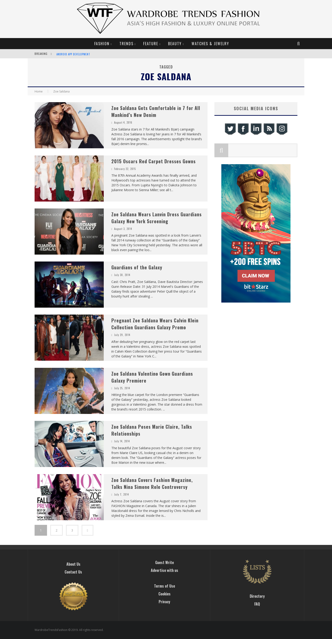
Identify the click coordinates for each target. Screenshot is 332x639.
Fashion (102, 43)
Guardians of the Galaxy (136, 267)
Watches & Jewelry (210, 43)
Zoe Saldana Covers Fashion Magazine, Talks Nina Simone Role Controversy (152, 483)
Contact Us (73, 572)
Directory (257, 596)
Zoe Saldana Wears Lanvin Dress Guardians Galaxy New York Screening (156, 218)
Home (39, 91)
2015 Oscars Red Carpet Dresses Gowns (153, 161)
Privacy (164, 601)
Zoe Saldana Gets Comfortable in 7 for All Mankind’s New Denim (155, 111)
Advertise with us (164, 570)
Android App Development (73, 54)
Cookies (164, 594)
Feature (150, 43)
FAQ (257, 604)
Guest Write (164, 562)
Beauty (175, 43)
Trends (126, 43)
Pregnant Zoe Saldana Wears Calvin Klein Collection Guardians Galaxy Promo (155, 324)
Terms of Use (164, 586)
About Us (73, 564)
